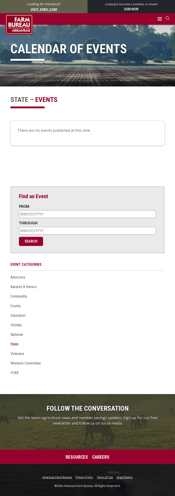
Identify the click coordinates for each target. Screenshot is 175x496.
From (24, 206)
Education (18, 315)
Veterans (17, 353)
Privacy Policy (84, 477)
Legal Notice (125, 477)
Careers (100, 457)
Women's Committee (25, 363)
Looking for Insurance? (44, 7)
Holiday (16, 325)
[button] (159, 19)
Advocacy (17, 277)
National (16, 334)
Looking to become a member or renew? (131, 6)
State (14, 344)
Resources (77, 457)
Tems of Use (105, 477)
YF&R (14, 372)
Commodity (18, 296)
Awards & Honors (23, 286)
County (15, 306)
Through (28, 222)
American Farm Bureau (57, 477)
